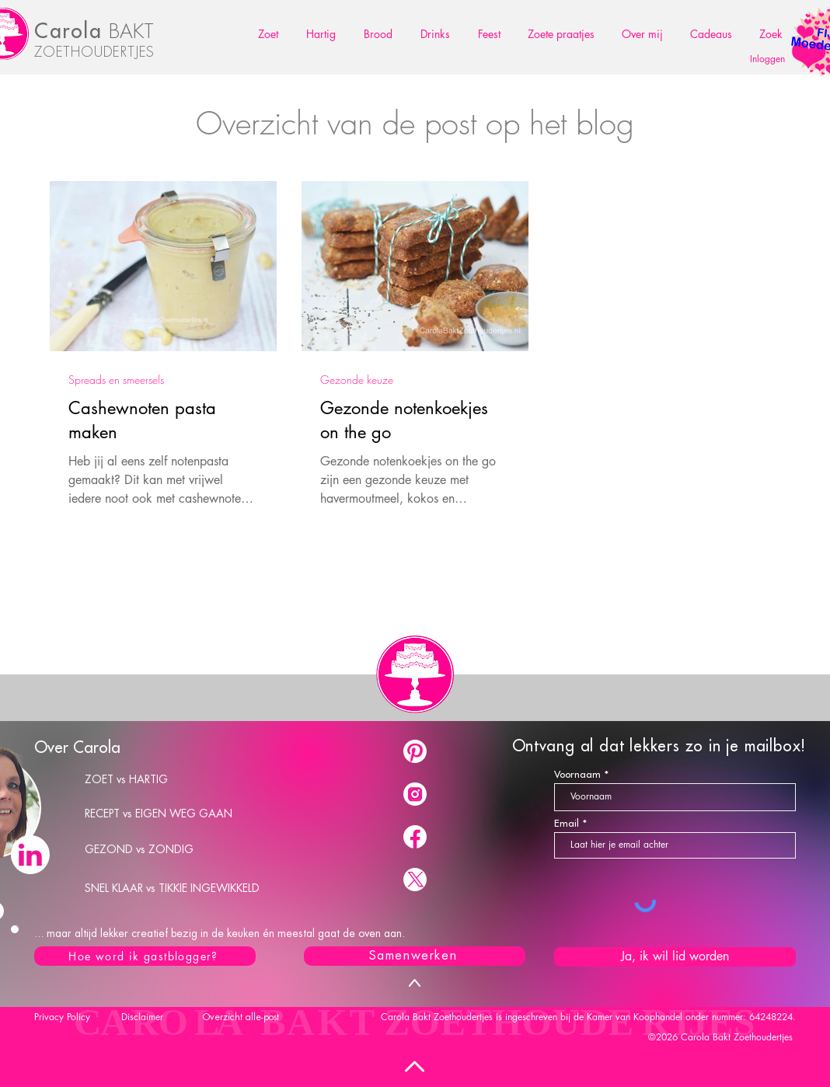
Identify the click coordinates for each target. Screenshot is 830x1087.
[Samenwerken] (414, 956)
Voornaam (577, 774)
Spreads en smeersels (116, 379)
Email (566, 823)
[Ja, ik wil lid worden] (675, 957)
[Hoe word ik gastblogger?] (145, 956)
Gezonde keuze (356, 379)
